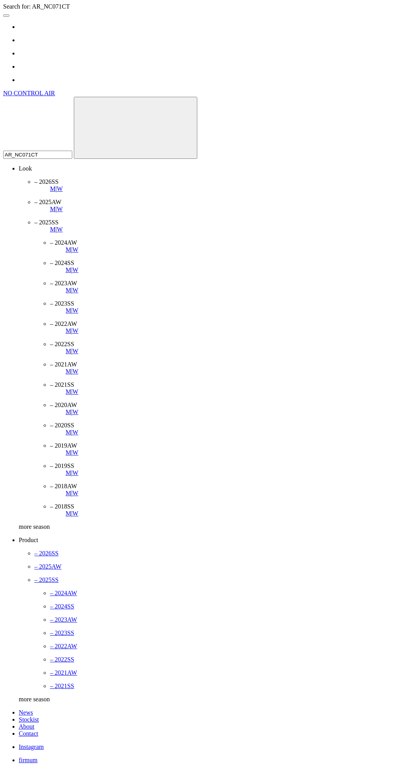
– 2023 (63, 619)
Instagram (31, 746)
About (26, 726)
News (26, 712)
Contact (28, 733)
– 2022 (63, 646)
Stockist (29, 719)
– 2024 (63, 593)
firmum (28, 760)
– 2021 (63, 672)
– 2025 (47, 566)
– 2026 (46, 553)
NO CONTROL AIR (29, 93)
